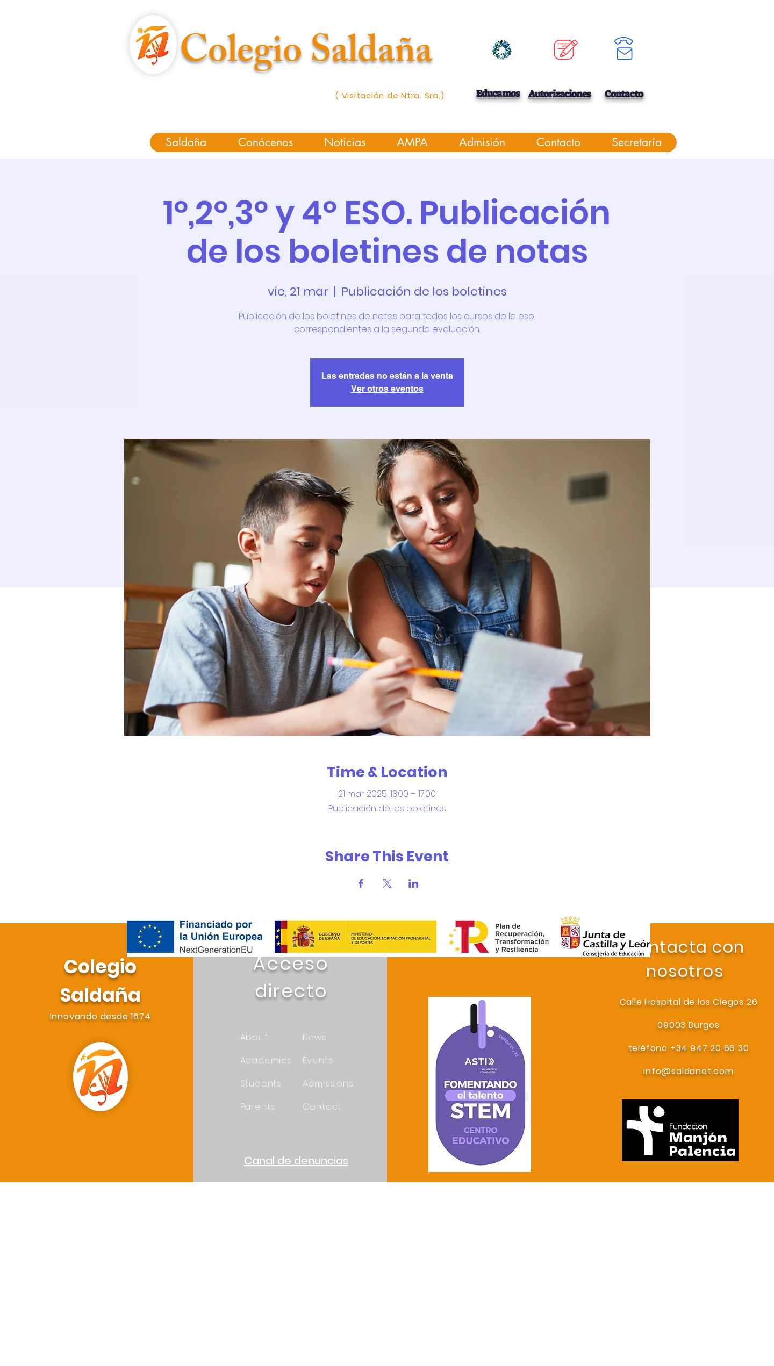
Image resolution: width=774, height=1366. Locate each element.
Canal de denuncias (296, 1160)
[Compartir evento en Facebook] (361, 883)
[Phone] (623, 41)
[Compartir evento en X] (387, 883)
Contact (322, 1107)
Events (318, 1060)
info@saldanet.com (688, 1071)
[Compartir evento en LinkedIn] (413, 883)
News (315, 1037)
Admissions (328, 1083)
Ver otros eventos (387, 389)
